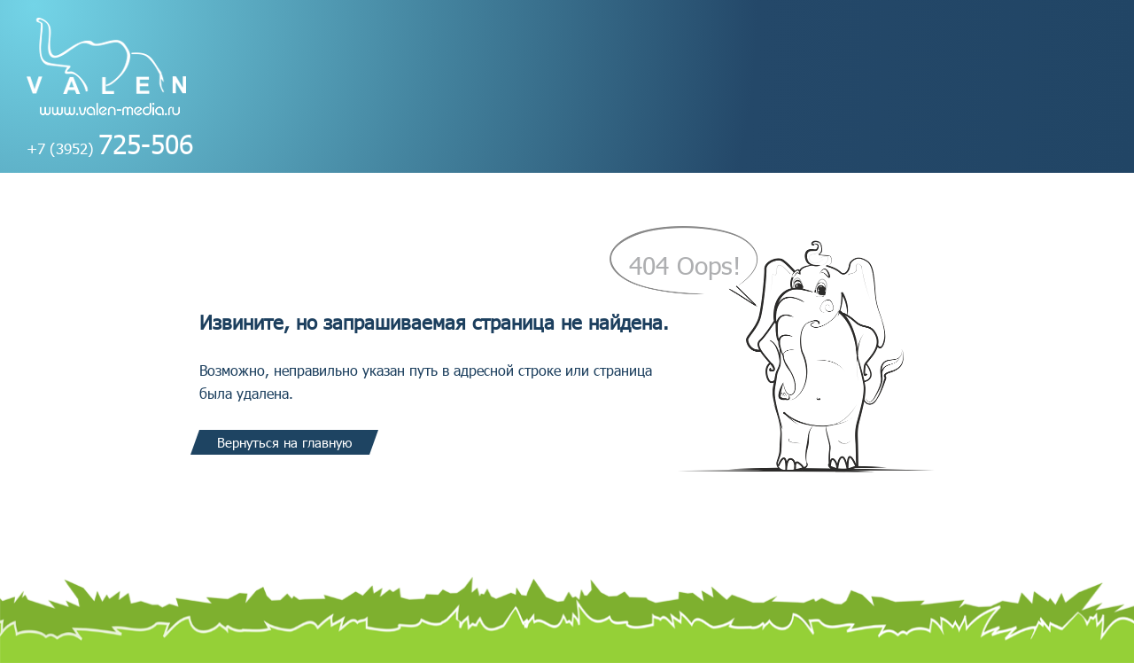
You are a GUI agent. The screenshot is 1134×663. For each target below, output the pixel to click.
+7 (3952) (110, 148)
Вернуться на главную (284, 442)
